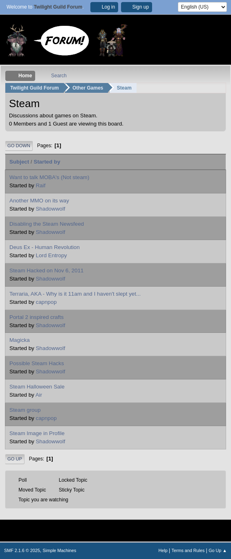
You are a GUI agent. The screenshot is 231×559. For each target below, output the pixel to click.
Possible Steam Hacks (36, 363)
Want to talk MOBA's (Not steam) (49, 177)
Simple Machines (59, 550)
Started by (47, 162)
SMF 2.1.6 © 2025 (22, 550)
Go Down (18, 145)
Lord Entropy (51, 255)
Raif (40, 185)
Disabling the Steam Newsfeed (46, 224)
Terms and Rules (188, 550)
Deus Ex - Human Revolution (44, 247)
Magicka (19, 340)
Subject (19, 162)
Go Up (14, 458)
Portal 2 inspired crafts (36, 317)
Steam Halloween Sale (37, 387)
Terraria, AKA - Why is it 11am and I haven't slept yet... (75, 294)
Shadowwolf (50, 209)
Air (39, 395)
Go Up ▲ (218, 550)
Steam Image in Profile (37, 433)
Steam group (24, 410)
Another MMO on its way (39, 201)
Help (163, 550)
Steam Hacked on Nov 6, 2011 (46, 270)
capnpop (46, 302)
